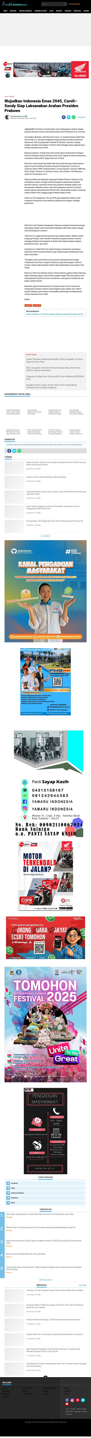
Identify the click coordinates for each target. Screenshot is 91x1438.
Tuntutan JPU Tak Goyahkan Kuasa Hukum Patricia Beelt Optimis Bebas (53, 1293)
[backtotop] (45, 1379)
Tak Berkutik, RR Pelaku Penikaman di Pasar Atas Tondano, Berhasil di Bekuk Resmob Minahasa (54, 1369)
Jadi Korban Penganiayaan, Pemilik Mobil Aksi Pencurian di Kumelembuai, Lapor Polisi (43, 1217)
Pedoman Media (71, 1413)
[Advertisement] (45, 29)
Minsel (25, 1392)
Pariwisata (6, 1395)
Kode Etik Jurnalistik (73, 1416)
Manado (59, 11)
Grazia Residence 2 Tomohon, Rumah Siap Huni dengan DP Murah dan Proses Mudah (55, 315)
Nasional (13, 11)
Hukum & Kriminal (25, 11)
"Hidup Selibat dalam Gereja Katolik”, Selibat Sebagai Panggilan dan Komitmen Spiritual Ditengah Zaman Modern (47, 1270)
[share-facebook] (64, 117)
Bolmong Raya (28, 1389)
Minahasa (77, 11)
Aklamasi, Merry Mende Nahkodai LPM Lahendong (50, 479)
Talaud (66, 1395)
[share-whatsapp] (74, 117)
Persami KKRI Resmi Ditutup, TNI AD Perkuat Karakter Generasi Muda (54, 1323)
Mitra (13, 1203)
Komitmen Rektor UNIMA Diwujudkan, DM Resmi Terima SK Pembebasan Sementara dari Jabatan (55, 1310)
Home (5, 11)
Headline (29, 306)
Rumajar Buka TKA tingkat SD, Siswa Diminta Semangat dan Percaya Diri (54, 523)
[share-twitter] (69, 117)
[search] (54, 4)
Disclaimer (84, 1416)
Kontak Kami (82, 1413)
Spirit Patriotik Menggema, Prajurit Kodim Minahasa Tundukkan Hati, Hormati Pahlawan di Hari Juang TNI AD (56, 1354)
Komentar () (81, 117)
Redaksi (74, 1410)
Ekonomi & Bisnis (41, 11)
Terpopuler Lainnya (45, 1281)
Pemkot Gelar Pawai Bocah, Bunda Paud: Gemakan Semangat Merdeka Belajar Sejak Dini (45, 1230)
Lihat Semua (45, 536)
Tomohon (68, 11)
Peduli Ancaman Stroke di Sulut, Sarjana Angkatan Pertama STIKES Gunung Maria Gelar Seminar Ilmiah (55, 467)
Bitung (4, 1389)
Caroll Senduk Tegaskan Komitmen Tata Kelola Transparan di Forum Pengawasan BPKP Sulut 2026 (55, 511)
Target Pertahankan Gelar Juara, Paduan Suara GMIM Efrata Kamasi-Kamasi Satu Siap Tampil (55, 494)
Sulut (51, 11)
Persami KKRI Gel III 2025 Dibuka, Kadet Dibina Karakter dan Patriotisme (55, 1337)
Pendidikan (27, 1395)
